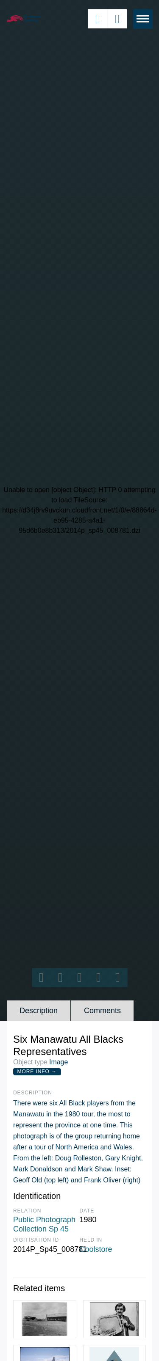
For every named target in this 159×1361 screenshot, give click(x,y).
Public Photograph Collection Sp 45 (44, 1224)
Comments (102, 1010)
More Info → (37, 1071)
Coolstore (96, 1249)
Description (39, 1010)
